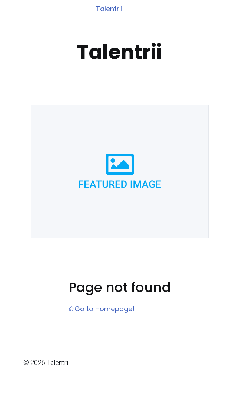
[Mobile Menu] (209, 9)
